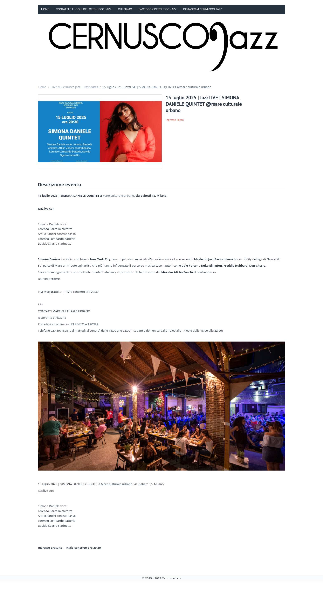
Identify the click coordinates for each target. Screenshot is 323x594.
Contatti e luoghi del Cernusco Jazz (83, 9)
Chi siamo (125, 9)
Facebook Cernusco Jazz (158, 9)
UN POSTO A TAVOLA (84, 324)
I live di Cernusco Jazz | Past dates (74, 87)
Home (45, 9)
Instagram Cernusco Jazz (202, 9)
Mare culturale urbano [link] (118, 196)
